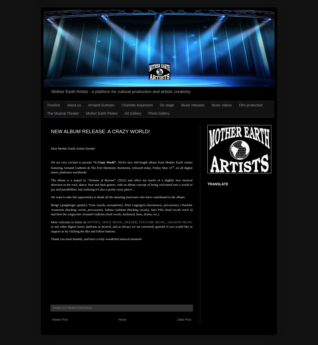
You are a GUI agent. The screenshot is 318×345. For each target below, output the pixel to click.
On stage (167, 105)
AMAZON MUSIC (179, 222)
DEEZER (130, 222)
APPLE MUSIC (112, 222)
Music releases (192, 105)
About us (74, 105)
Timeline (53, 105)
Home (122, 319)
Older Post (184, 319)
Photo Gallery (158, 113)
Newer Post (60, 319)
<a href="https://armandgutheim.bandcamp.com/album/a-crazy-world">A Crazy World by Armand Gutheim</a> (122, 267)
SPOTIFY (93, 222)
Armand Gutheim (101, 105)
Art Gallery (133, 113)
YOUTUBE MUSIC (152, 222)
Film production (251, 105)
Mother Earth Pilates (102, 113)
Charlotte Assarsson (137, 105)
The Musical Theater (63, 113)
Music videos (222, 105)
